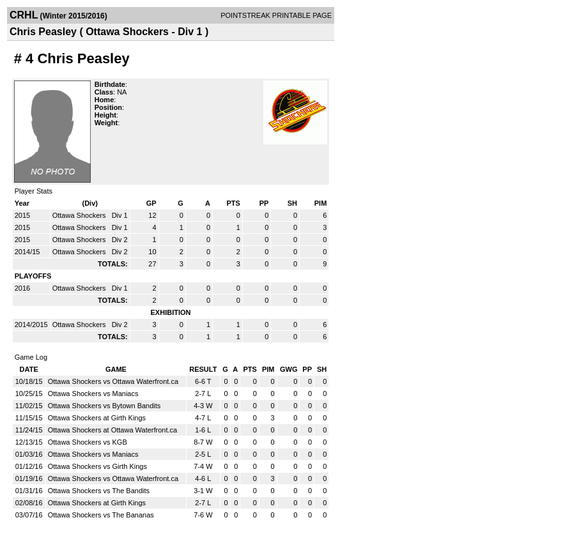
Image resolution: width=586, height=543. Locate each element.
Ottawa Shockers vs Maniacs (93, 393)
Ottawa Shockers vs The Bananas (101, 515)
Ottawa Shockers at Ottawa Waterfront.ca (113, 430)
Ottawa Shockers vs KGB (87, 442)
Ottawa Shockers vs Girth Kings (97, 466)
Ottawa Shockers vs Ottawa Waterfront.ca (113, 381)
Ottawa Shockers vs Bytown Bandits (104, 405)
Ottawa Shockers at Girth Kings (97, 418)
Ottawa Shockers (80, 215)
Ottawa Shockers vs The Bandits (99, 490)
